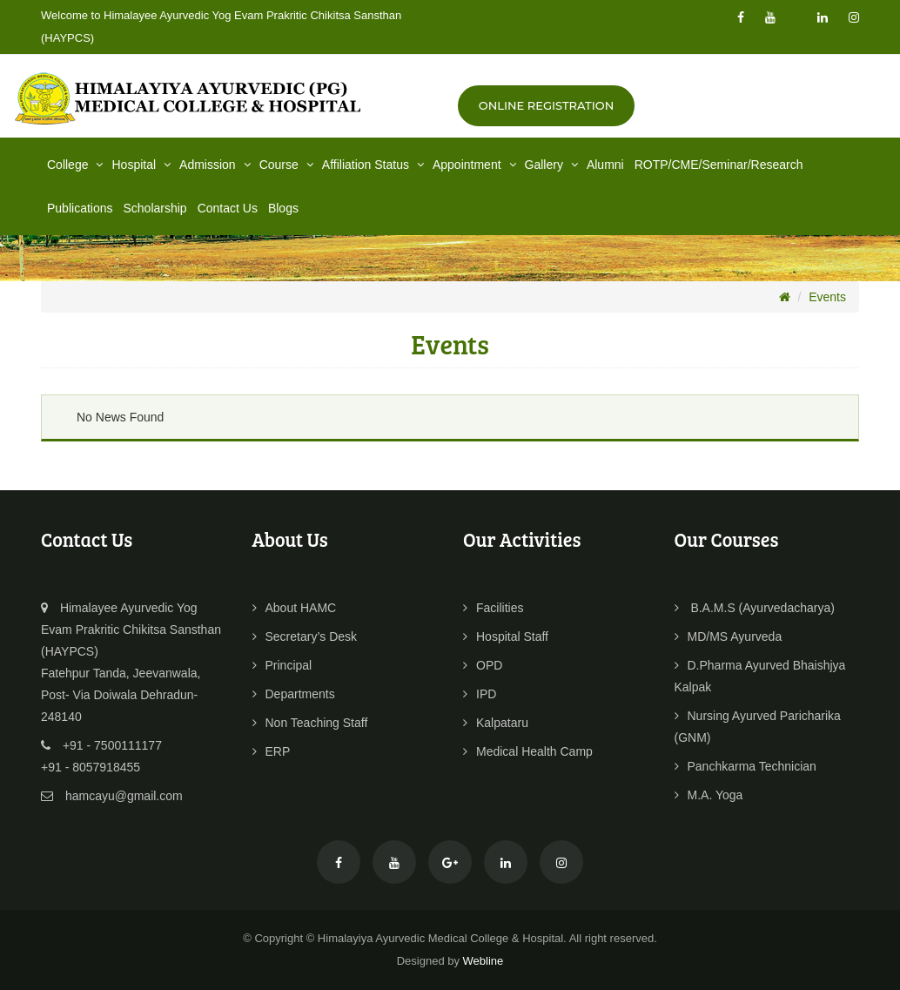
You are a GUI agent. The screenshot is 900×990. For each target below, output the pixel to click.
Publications (80, 208)
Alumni (605, 165)
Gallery (553, 165)
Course (288, 165)
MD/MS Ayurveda (728, 636)
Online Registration (546, 105)
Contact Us (228, 208)
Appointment (476, 165)
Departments (293, 694)
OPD (482, 665)
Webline (483, 960)
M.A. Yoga (709, 795)
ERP (271, 751)
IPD (479, 694)
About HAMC (294, 608)
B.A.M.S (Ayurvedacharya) (755, 608)
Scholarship (155, 208)
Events (827, 297)
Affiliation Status (374, 165)
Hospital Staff (505, 636)
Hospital (142, 165)
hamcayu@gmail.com (124, 796)
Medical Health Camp (528, 751)
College (76, 165)
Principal (282, 665)
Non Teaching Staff (310, 723)
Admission (216, 165)
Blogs (283, 208)
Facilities (493, 608)
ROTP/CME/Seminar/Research (719, 165)
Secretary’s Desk (305, 636)
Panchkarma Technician (745, 766)
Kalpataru (495, 723)
